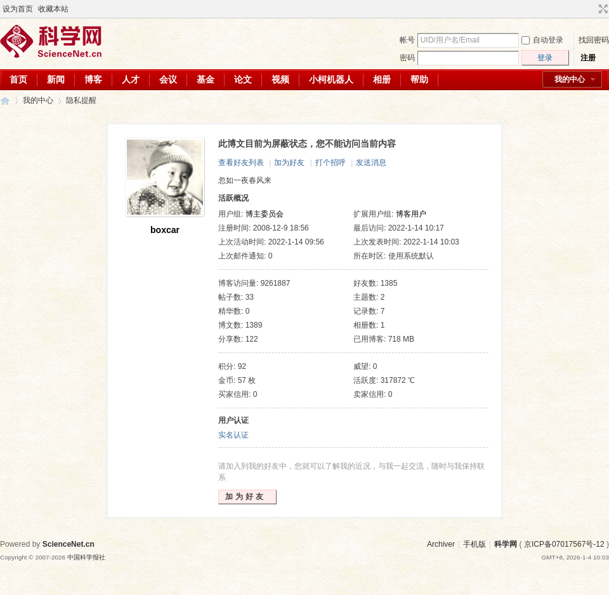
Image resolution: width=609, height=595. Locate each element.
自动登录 (542, 40)
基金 (205, 79)
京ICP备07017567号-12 (564, 544)
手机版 (474, 544)
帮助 (419, 79)
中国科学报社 (86, 557)
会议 (168, 79)
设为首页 (18, 8)
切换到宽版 (601, 9)
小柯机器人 (331, 79)
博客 (93, 79)
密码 (407, 57)
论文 (243, 79)
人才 (131, 79)
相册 (382, 79)
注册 (588, 57)
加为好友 (289, 162)
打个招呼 (330, 162)
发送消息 (371, 162)
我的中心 (569, 79)
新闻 (56, 79)
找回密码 (594, 40)
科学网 (5, 100)
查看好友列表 (241, 162)
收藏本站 (53, 8)
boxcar (165, 230)
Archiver (441, 544)
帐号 (407, 40)
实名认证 (233, 435)
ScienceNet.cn (69, 544)
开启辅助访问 (591, 9)
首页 (18, 79)
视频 (280, 79)
